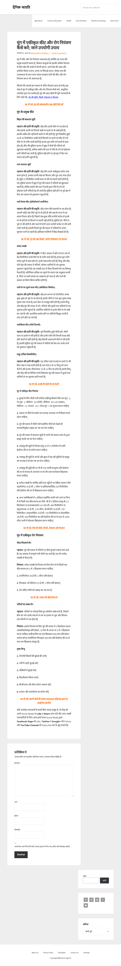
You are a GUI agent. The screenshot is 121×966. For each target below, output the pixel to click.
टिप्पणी (17, 763)
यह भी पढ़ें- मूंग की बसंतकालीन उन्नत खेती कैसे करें (44, 104)
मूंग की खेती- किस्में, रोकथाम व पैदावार (44, 97)
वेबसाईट (17, 829)
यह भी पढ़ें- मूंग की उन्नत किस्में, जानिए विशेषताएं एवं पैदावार (44, 239)
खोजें (84, 876)
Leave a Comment (59, 53)
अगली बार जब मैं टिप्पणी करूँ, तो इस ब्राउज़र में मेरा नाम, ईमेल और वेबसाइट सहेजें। (42, 846)
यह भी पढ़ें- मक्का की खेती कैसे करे (43, 597)
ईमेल (16, 816)
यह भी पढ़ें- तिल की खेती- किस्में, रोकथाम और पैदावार (44, 527)
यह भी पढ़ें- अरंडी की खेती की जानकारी (44, 383)
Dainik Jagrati (21, 7)
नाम (16, 802)
